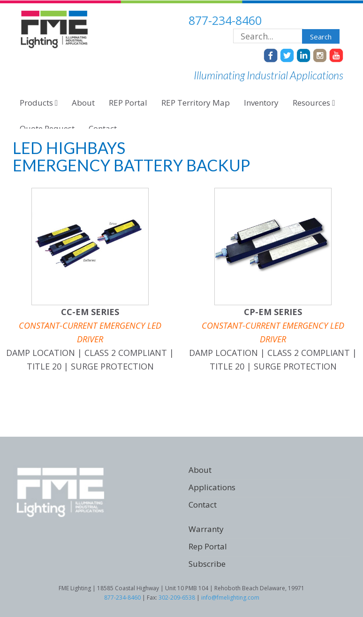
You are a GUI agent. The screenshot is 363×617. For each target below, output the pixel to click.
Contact (203, 504)
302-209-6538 (177, 598)
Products (39, 102)
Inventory (261, 102)
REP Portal (128, 102)
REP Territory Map (195, 102)
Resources (314, 102)
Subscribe (207, 563)
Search (321, 36)
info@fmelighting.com (230, 598)
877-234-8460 (225, 20)
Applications (212, 487)
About (83, 102)
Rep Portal (208, 546)
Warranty (206, 529)
